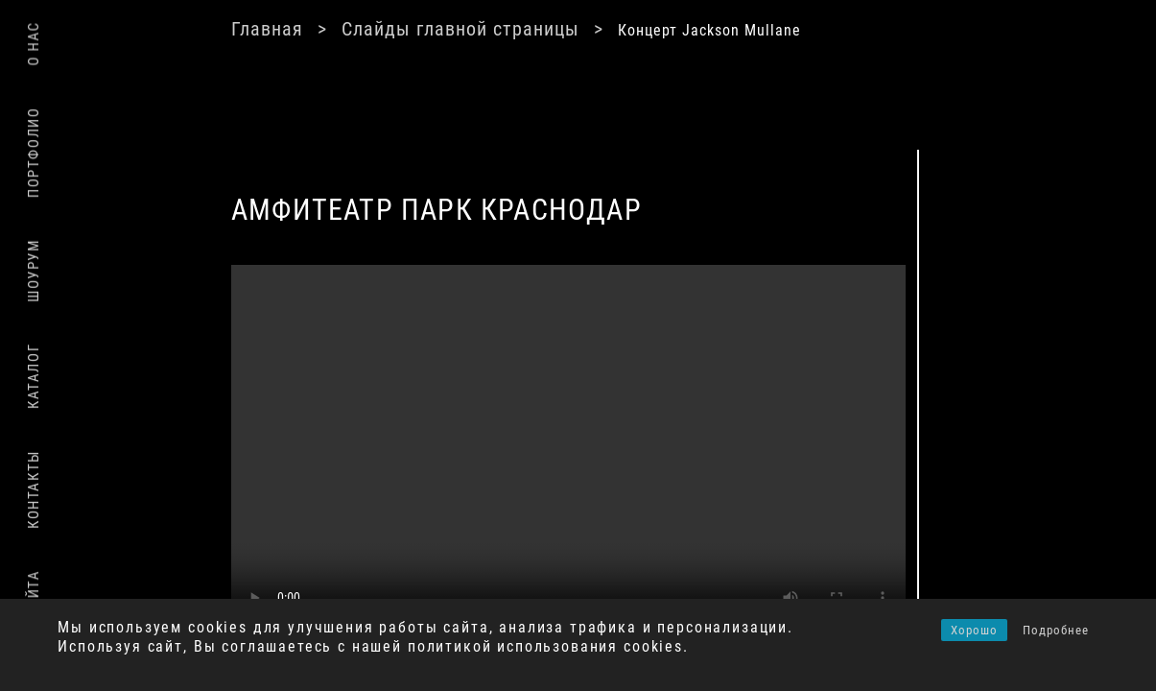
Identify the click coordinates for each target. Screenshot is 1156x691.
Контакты (33, 489)
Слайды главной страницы (460, 28)
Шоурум (33, 270)
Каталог (33, 376)
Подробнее (1056, 630)
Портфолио (33, 152)
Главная (267, 28)
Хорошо (974, 630)
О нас (33, 43)
